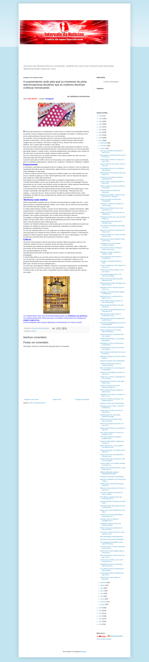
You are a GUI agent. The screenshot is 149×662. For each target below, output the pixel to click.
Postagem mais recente (31, 399)
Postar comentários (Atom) (37, 403)
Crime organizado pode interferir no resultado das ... (111, 257)
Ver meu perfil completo (104, 639)
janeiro (102, 604)
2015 (100, 610)
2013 (100, 616)
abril (101, 596)
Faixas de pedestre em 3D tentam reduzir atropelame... (110, 330)
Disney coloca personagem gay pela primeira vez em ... (111, 279)
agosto (102, 585)
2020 (100, 132)
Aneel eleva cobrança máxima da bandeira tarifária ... (110, 524)
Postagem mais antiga (82, 399)
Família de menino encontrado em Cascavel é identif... (110, 364)
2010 (100, 624)
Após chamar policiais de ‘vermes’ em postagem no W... (112, 433)
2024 (100, 121)
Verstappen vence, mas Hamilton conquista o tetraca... (110, 244)
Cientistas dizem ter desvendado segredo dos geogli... (110, 415)
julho (102, 588)
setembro (103, 582)
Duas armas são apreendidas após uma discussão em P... (112, 310)
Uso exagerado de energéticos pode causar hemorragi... (111, 543)
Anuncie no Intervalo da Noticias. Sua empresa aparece (111, 399)
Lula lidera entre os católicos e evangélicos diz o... (109, 520)
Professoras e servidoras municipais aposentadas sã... (111, 178)
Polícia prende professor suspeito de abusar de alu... (111, 390)
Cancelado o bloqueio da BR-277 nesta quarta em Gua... (112, 533)
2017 (100, 140)
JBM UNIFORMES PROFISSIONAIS (111, 537)
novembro (103, 145)
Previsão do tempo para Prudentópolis (112, 327)
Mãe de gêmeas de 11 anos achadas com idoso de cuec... (111, 446)
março (102, 599)
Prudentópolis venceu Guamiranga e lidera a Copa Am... (111, 565)
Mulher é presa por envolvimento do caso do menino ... (111, 528)
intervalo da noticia (36, 328)
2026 (100, 116)
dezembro (103, 143)
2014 (100, 613)
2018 (100, 138)
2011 (100, 621)
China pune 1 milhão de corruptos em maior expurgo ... (111, 204)
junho (102, 591)
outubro (103, 148)
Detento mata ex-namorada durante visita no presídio (111, 420)
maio (102, 593)
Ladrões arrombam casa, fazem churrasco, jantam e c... (110, 386)
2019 (100, 135)
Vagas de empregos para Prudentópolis (112, 361)
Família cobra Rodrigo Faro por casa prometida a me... (111, 209)
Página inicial (57, 399)
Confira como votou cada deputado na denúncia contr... (112, 455)
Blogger (83, 651)
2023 (100, 124)
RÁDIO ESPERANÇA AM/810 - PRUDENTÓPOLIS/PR (109, 473)
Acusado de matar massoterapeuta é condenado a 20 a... (111, 515)
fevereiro (103, 602)
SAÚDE (34, 331)
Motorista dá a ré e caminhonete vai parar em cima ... (111, 297)
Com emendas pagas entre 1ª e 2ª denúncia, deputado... (111, 275)
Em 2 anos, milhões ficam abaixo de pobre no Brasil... (111, 493)
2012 (100, 619)
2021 (100, 129)
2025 (100, 118)
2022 (100, 127)
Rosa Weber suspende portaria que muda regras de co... (111, 497)
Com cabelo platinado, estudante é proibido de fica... (111, 437)
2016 (100, 608)
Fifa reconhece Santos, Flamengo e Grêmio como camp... (111, 248)
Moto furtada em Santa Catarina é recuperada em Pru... (110, 314)
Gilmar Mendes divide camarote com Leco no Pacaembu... (111, 301)
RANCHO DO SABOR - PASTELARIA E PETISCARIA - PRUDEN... (112, 195)
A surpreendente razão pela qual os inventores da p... (111, 222)
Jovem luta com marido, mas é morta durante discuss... (111, 560)
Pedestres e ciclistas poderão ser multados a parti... (110, 253)
